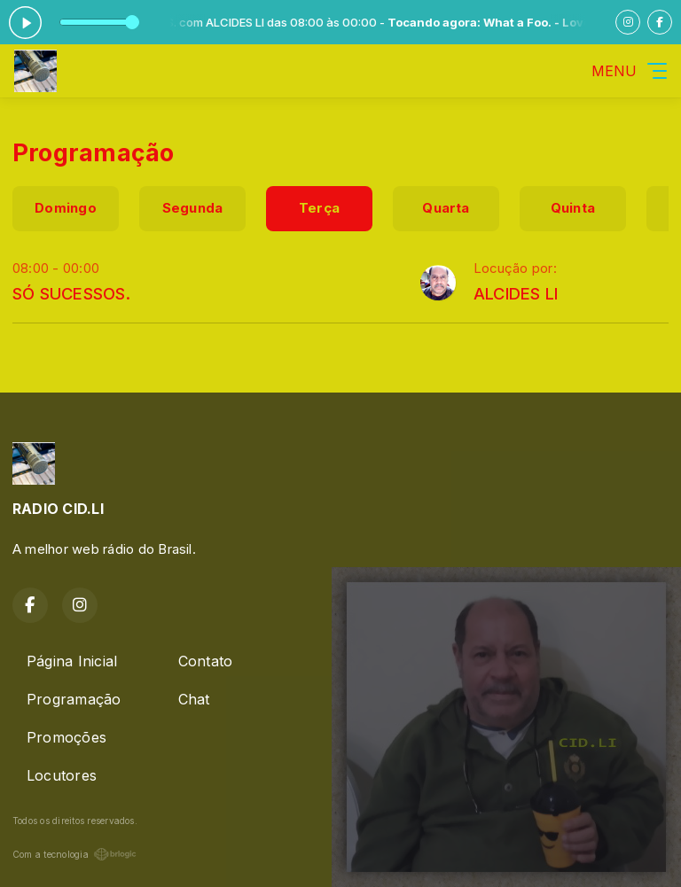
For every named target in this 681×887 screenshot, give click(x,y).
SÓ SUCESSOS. (71, 293)
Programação (74, 699)
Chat (194, 699)
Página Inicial (72, 661)
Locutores (62, 775)
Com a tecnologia (74, 854)
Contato (205, 661)
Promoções (66, 737)
